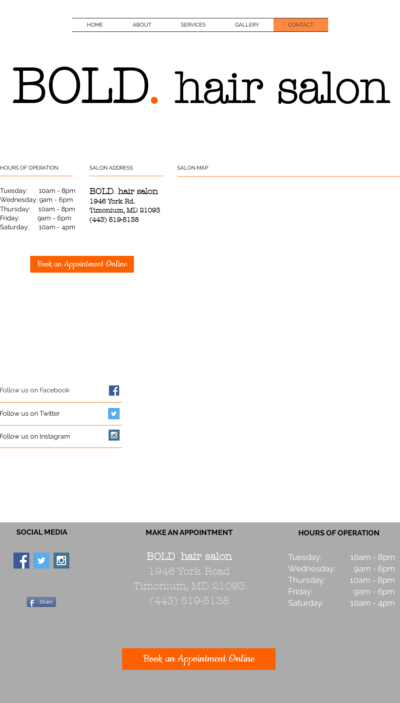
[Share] (41, 602)
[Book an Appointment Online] (82, 264)
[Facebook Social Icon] (114, 390)
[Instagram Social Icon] (114, 435)
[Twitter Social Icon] (114, 413)
